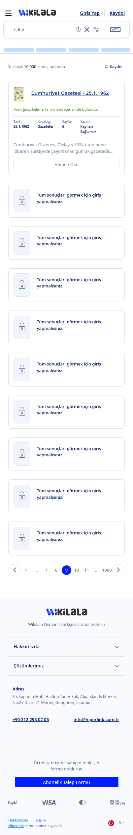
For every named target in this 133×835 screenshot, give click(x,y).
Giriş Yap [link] (90, 13)
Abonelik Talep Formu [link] (66, 782)
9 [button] (66, 570)
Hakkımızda (26, 646)
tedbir (19, 29)
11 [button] (86, 570)
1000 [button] (107, 570)
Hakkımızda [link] (18, 820)
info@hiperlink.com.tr (96, 719)
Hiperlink (16, 825)
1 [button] (26, 570)
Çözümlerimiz (29, 665)
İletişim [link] (39, 820)
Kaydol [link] (117, 13)
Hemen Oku (66, 164)
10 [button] (76, 570)
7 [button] (46, 570)
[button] (37, 12)
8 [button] (56, 570)
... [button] (36, 570)
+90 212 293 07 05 (31, 719)
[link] (21, 94)
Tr (114, 823)
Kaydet (114, 66)
